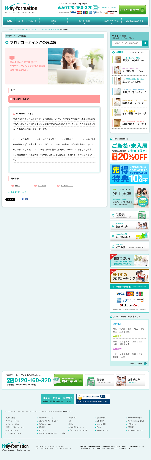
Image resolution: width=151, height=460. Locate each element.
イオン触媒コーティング (14, 433)
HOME (9, 21)
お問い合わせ (132, 424)
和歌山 (115, 357)
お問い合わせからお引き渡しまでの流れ (52, 433)
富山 (127, 341)
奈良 (121, 354)
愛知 (115, 341)
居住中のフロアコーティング (48, 421)
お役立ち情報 (84, 21)
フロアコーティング (11, 12)
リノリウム (42, 185)
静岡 (127, 331)
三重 (123, 357)
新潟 (121, 341)
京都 (140, 354)
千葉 (129, 329)
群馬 (115, 331)
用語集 (98, 427)
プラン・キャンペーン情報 (78, 430)
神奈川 (122, 329)
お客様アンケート (102, 430)
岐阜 (127, 344)
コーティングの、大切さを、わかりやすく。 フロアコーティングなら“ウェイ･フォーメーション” (54, 447)
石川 (134, 341)
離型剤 (17, 185)
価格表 (53, 21)
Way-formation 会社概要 (136, 421)
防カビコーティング (12, 430)
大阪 (115, 354)
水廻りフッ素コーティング (15, 427)
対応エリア (73, 418)
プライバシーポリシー (135, 430)
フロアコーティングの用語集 (50, 29)
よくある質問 (100, 424)
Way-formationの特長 (134, 21)
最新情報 (131, 427)
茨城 (142, 329)
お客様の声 (100, 421)
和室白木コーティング (46, 418)
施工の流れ (42, 430)
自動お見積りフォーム (76, 427)
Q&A (70, 421)
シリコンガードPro (12, 424)
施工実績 (42, 427)
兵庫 (127, 354)
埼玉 (136, 329)
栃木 (121, 331)
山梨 (115, 344)
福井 (140, 341)
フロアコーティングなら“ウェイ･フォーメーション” (20, 29)
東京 (115, 329)
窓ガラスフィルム (111, 21)
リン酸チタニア (67, 185)
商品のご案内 (10, 418)
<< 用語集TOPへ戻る (17, 192)
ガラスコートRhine (12, 421)
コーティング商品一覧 (27, 21)
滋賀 (134, 354)
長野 (121, 344)
